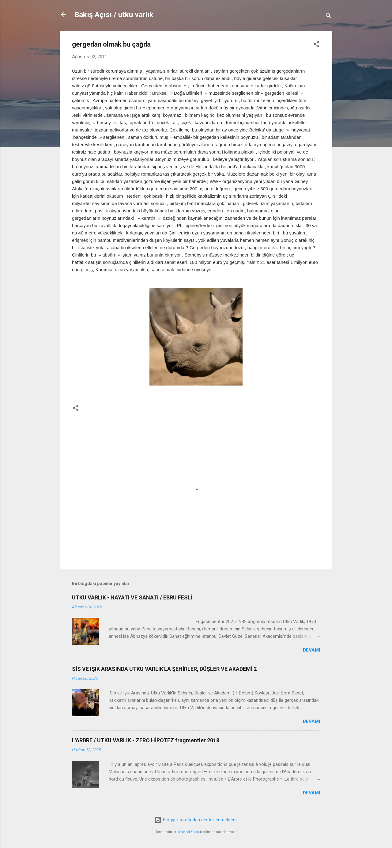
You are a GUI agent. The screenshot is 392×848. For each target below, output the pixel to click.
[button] (316, 45)
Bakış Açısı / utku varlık (113, 14)
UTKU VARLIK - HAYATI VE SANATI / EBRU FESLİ (132, 597)
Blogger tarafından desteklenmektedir (196, 820)
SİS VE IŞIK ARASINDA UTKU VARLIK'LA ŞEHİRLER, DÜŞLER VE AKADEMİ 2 (164, 669)
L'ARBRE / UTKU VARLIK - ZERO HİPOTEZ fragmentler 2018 (145, 740)
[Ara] (328, 16)
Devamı (311, 650)
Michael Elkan (188, 832)
